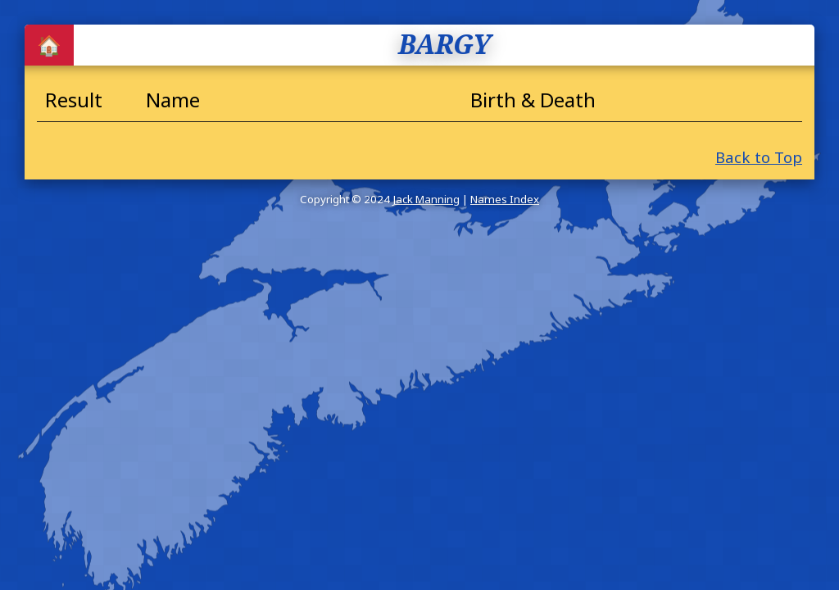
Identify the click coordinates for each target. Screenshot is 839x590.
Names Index (504, 199)
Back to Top (758, 157)
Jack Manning (426, 199)
